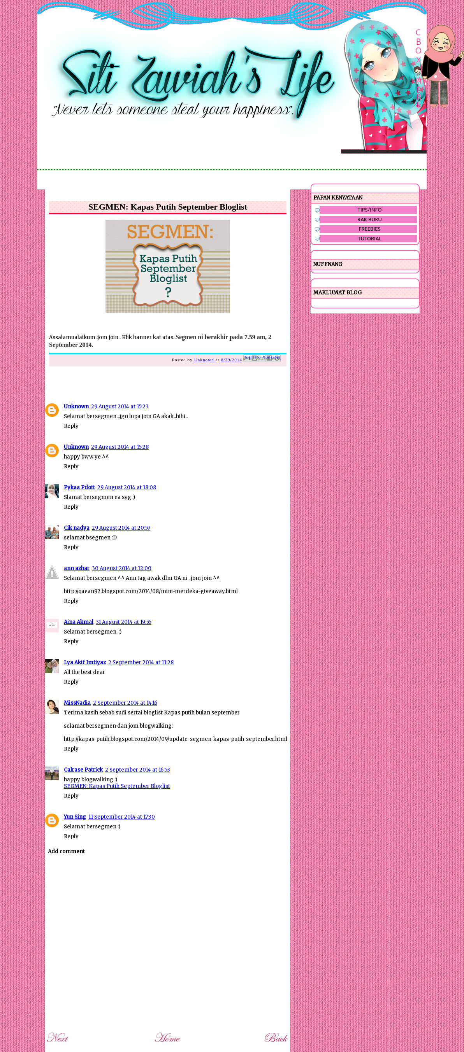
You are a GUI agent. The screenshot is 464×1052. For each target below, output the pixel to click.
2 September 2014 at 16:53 (137, 770)
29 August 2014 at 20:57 (121, 528)
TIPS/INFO (370, 209)
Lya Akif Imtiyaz (85, 662)
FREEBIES (370, 228)
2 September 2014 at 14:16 (125, 703)
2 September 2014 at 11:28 (141, 662)
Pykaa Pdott (79, 487)
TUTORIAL (369, 238)
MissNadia (77, 703)
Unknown (76, 406)
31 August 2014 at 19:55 (123, 622)
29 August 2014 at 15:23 (120, 406)
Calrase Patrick (83, 770)
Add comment (66, 851)
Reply (71, 426)
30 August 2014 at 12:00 (121, 568)
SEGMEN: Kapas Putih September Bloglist (117, 786)
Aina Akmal (78, 622)
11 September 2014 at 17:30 (121, 817)
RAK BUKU (369, 219)
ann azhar (77, 568)
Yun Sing (75, 817)
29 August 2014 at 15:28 (120, 447)
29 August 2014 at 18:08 (126, 487)
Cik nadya (77, 528)
